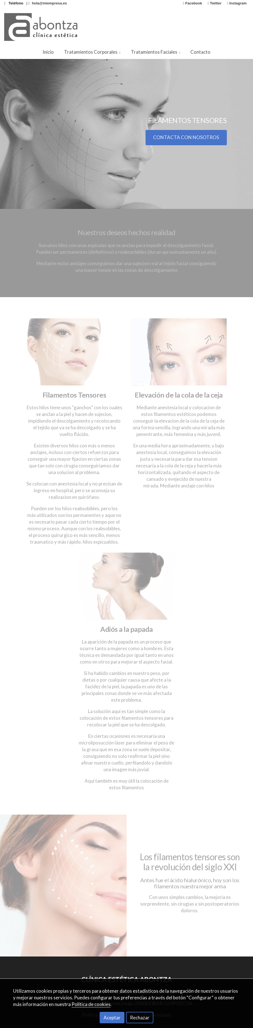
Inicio (48, 52)
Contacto (200, 52)
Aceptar (112, 1017)
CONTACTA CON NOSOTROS (186, 137)
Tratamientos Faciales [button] (155, 52)
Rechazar (139, 1017)
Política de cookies (91, 1004)
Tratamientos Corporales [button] (92, 52)
